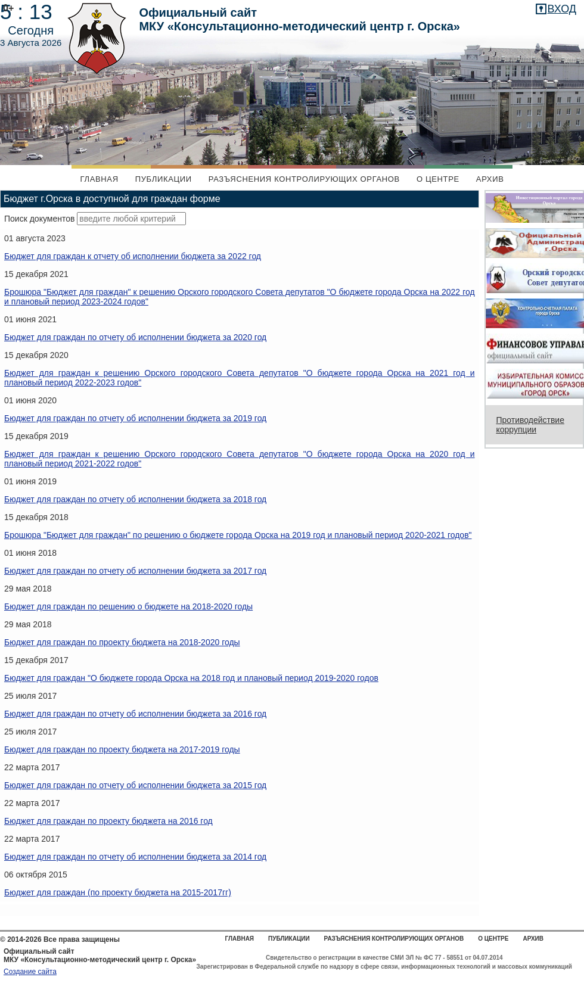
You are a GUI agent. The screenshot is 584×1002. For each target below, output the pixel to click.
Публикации (163, 179)
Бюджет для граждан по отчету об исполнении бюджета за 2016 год (135, 713)
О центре (438, 179)
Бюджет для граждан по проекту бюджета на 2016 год (108, 821)
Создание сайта (30, 971)
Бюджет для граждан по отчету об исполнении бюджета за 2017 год (135, 570)
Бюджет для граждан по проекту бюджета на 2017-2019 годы (122, 749)
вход (562, 9)
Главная (99, 179)
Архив (490, 179)
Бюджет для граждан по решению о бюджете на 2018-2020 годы (128, 606)
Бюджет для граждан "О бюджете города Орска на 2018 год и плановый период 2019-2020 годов (191, 678)
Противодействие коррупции (530, 424)
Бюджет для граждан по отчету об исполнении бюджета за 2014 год (135, 856)
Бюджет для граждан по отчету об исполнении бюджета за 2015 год (135, 785)
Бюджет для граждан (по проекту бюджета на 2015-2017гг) (117, 892)
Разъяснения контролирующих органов (304, 179)
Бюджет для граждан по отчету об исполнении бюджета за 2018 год (135, 499)
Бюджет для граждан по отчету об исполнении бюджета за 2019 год (135, 418)
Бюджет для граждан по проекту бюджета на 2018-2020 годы (122, 642)
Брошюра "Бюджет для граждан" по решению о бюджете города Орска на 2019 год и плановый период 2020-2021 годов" (238, 535)
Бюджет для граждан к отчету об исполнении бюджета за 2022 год (132, 256)
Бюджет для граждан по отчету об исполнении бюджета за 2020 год (135, 337)
